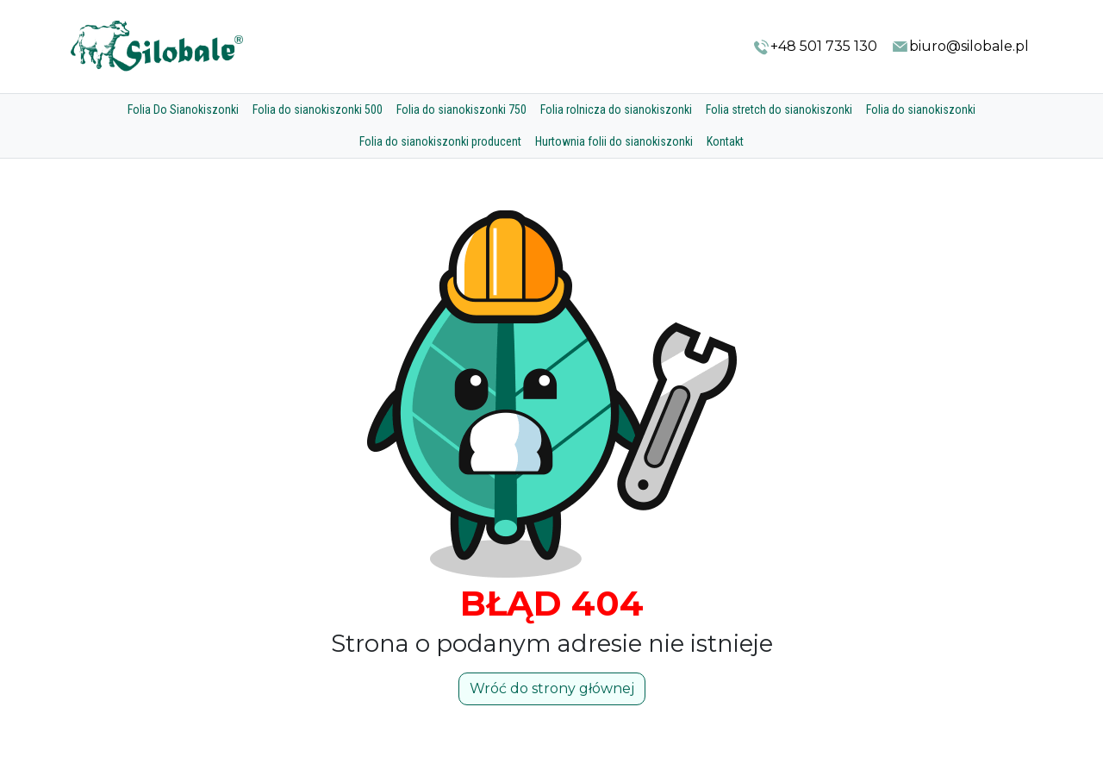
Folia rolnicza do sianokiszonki (616, 109)
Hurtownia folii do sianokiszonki (614, 141)
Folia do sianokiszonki (920, 109)
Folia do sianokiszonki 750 (461, 109)
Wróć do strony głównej (552, 688)
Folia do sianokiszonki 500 (317, 109)
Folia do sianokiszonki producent (440, 141)
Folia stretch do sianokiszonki (779, 109)
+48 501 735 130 (814, 47)
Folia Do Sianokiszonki (183, 109)
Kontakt (725, 141)
